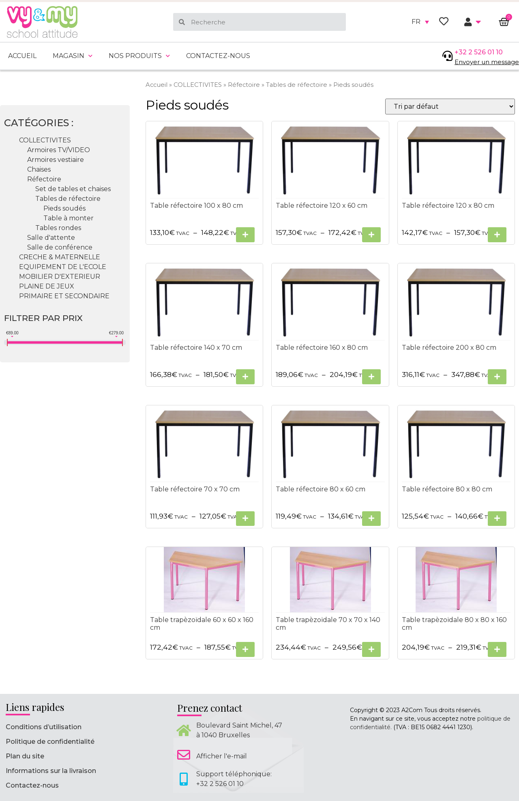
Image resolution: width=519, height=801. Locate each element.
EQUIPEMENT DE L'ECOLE (62, 267)
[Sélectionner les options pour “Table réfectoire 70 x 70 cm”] (245, 518)
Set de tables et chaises (73, 189)
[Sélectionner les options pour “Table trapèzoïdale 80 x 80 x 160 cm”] (497, 649)
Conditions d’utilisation (43, 727)
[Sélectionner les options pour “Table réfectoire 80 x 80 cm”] (497, 518)
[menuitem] (420, 22)
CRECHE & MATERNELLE (59, 257)
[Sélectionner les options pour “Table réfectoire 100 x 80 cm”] (245, 234)
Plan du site (25, 756)
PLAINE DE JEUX (46, 286)
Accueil (22, 56)
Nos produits (139, 56)
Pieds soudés (64, 208)
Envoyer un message (487, 62)
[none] (420, 22)
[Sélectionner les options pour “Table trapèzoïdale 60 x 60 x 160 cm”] (245, 649)
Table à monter (68, 218)
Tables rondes (58, 228)
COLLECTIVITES (198, 84)
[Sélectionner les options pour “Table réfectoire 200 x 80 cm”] (497, 376)
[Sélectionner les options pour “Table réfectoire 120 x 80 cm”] (497, 234)
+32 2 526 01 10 (479, 52)
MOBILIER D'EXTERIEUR (59, 276)
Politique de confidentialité (50, 741)
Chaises (39, 169)
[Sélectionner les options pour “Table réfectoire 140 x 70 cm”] (245, 376)
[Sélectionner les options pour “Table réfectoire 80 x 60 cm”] (371, 518)
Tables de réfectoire (296, 84)
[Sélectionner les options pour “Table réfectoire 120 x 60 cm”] (371, 234)
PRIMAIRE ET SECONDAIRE (64, 296)
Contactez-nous (218, 56)
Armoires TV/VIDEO (58, 150)
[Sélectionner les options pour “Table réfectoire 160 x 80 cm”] (371, 376)
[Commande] (450, 106)
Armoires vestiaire (55, 160)
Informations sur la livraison (51, 771)
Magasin (72, 56)
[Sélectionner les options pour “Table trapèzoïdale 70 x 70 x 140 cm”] (371, 649)
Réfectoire (244, 84)
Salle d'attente (51, 237)
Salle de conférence (59, 247)
